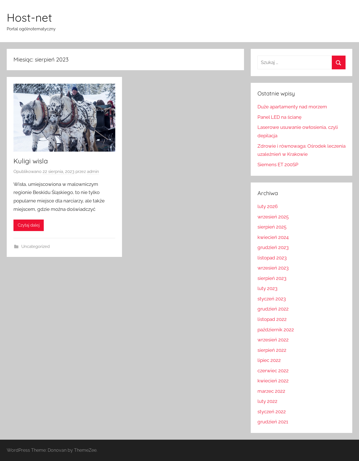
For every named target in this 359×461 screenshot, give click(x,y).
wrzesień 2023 (273, 268)
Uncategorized (35, 246)
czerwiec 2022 (273, 370)
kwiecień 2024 (273, 237)
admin (93, 171)
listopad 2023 (272, 258)
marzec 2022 (271, 391)
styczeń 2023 (271, 299)
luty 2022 (267, 401)
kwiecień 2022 (273, 381)
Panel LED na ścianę (279, 117)
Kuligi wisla (30, 161)
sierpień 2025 (271, 227)
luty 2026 (267, 206)
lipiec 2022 (269, 360)
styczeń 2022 (271, 411)
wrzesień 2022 (273, 340)
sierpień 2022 (271, 350)
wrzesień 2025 (273, 217)
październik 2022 (275, 329)
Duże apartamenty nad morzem (292, 106)
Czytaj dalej (29, 225)
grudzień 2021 (272, 422)
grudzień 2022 (273, 309)
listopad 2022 (272, 319)
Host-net (29, 17)
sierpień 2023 (271, 278)
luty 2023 (267, 288)
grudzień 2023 (273, 247)
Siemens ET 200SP (277, 164)
